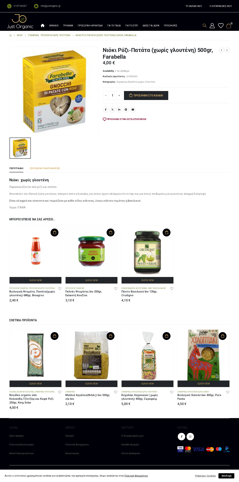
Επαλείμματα (128, 288)
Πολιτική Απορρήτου (77, 444)
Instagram (190, 436)
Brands (53, 25)
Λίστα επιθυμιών (130, 453)
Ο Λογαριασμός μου (132, 435)
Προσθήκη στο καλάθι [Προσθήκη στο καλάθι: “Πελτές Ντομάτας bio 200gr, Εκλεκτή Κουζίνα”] (110, 232)
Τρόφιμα (68, 25)
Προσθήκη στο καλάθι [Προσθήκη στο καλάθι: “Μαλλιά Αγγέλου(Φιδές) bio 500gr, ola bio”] (110, 336)
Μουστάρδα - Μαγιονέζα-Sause (151, 288)
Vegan (12, 392)
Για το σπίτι (131, 25)
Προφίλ (69, 435)
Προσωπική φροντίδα (90, 25)
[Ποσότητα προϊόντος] (112, 95)
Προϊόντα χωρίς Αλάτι (198, 392)
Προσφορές (170, 25)
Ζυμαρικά (121, 82)
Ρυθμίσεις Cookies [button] (205, 475)
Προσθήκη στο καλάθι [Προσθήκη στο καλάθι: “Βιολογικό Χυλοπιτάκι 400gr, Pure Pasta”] (222, 336)
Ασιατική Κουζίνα (25, 392)
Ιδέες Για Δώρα (151, 25)
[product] (35, 252)
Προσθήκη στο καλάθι (148, 95)
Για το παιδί (114, 25)
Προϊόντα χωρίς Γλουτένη (141, 82)
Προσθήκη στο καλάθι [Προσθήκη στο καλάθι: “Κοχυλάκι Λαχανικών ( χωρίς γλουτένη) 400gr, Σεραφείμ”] (166, 336)
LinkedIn (119, 110)
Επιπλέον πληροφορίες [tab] (45, 168)
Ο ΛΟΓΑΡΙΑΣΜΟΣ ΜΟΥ (220, 6)
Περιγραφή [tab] (16, 168)
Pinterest (126, 110)
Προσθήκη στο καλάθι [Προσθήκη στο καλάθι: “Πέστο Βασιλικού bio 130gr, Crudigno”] (166, 232)
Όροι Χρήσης (16, 435)
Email (133, 110)
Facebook (106, 110)
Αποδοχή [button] (226, 476)
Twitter (112, 110)
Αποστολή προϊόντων (21, 453)
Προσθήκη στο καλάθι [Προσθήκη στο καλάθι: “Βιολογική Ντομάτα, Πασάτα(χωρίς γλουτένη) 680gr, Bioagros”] (54, 232)
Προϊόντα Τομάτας (18, 288)
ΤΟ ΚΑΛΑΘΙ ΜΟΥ (194, 6)
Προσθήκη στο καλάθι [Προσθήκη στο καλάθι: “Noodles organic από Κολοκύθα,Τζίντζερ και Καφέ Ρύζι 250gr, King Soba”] (54, 336)
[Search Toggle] (204, 25)
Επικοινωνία (72, 453)
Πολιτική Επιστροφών (21, 444)
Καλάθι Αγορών (130, 444)
